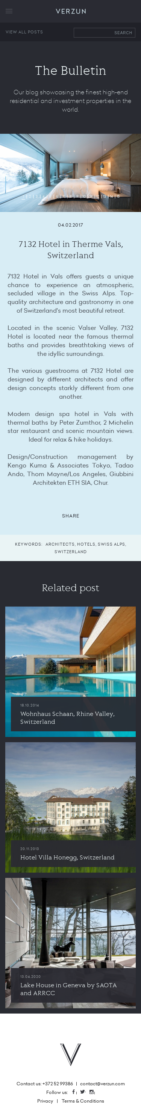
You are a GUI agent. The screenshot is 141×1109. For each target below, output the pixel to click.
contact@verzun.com (102, 1083)
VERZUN (70, 11)
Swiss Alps (111, 544)
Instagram (94, 1092)
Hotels (86, 544)
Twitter (85, 1092)
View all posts (24, 32)
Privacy (45, 1101)
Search (123, 33)
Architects (60, 544)
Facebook (76, 1092)
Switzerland (71, 551)
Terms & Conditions (83, 1101)
